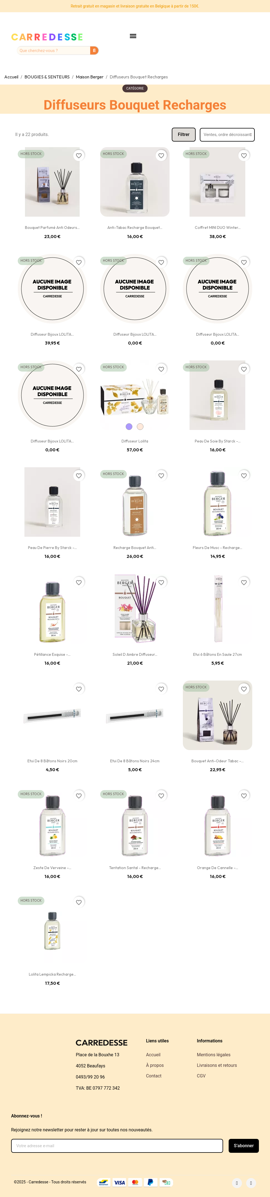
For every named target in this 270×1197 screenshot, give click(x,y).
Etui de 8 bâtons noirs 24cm (135, 760)
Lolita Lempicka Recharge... (52, 974)
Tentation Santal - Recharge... (135, 867)
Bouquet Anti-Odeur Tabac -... (217, 760)
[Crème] (140, 426)
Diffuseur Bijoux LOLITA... (52, 334)
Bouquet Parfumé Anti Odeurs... (52, 227)
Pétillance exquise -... (52, 654)
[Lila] (129, 426)
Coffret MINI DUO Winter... (218, 227)
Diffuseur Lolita (135, 441)
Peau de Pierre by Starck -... (52, 547)
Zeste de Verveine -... (52, 867)
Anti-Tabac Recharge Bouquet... (134, 227)
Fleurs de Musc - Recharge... (217, 547)
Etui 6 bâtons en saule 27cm (217, 654)
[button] (184, 135)
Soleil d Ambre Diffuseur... (135, 654)
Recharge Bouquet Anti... (134, 547)
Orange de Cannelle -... (217, 867)
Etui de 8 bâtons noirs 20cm (52, 760)
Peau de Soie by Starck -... (218, 441)
